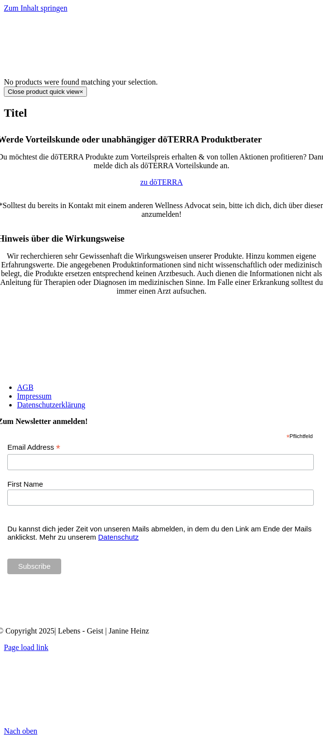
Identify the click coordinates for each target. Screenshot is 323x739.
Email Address (33, 447)
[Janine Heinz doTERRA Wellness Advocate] (161, 614)
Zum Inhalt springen (36, 8)
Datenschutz (118, 537)
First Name (25, 484)
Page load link (26, 647)
